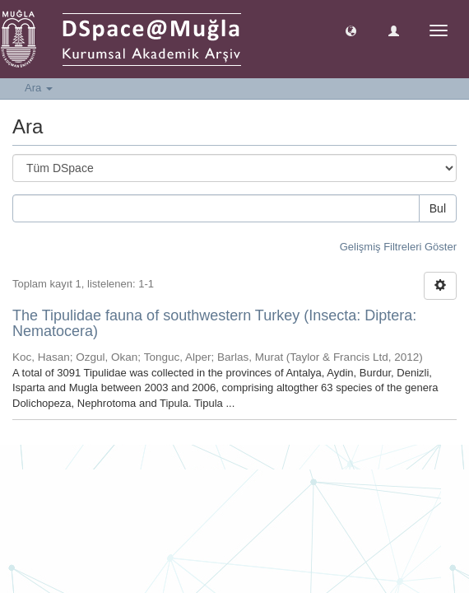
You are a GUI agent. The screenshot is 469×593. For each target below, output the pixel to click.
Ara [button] (39, 88)
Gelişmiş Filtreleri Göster (398, 246)
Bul (438, 208)
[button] (351, 30)
